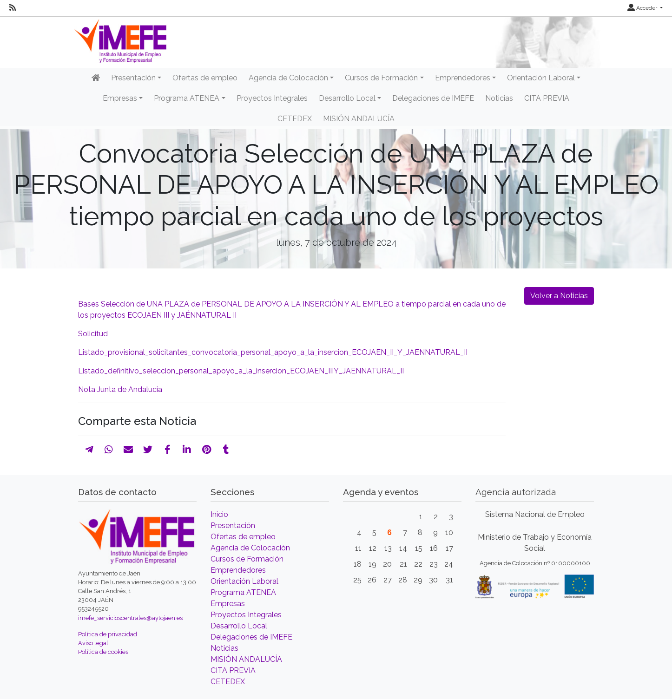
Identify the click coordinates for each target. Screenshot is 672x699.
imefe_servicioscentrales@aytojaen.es (130, 617)
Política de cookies (103, 651)
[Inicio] (95, 78)
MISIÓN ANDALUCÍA (359, 118)
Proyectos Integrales (272, 98)
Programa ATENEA (243, 592)
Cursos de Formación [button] (381, 77)
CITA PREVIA (546, 98)
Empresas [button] (120, 98)
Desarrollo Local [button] (347, 98)
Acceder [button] (643, 8)
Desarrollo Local (239, 625)
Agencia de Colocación (250, 547)
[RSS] (12, 8)
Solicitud (94, 333)
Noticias (499, 98)
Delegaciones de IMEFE (433, 98)
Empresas (228, 603)
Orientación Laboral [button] (541, 77)
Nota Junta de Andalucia (120, 389)
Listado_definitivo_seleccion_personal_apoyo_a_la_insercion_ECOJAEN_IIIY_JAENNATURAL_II (243, 370)
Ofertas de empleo (204, 77)
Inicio (219, 514)
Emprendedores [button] (462, 77)
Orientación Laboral (244, 581)
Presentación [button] (133, 77)
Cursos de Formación (247, 559)
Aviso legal (93, 643)
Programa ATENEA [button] (186, 98)
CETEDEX (294, 118)
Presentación (233, 525)
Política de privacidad (107, 634)
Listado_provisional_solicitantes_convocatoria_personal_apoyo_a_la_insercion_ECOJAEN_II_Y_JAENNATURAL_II (273, 352)
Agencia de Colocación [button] (288, 77)
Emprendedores (238, 570)
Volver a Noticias (559, 295)
